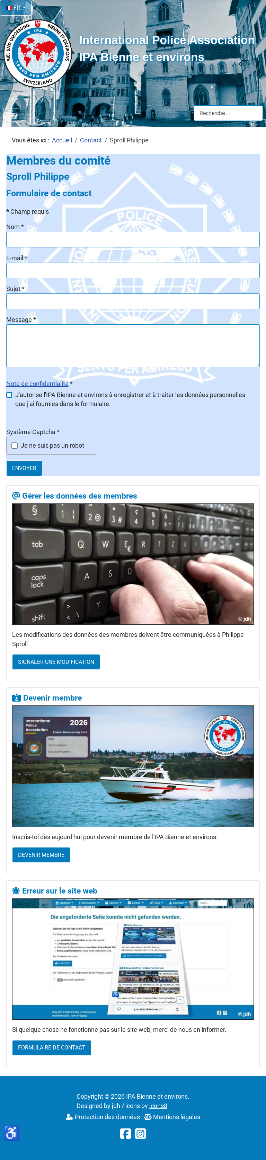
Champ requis (27, 211)
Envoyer (24, 468)
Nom (15, 226)
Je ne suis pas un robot (52, 445)
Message (21, 319)
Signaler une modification (56, 662)
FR (13, 8)
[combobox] (228, 113)
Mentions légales (172, 1117)
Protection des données (103, 1117)
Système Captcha (33, 432)
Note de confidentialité (37, 383)
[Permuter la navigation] (10, 113)
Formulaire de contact (52, 1047)
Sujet (15, 288)
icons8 (158, 1105)
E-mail (16, 258)
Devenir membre (41, 855)
